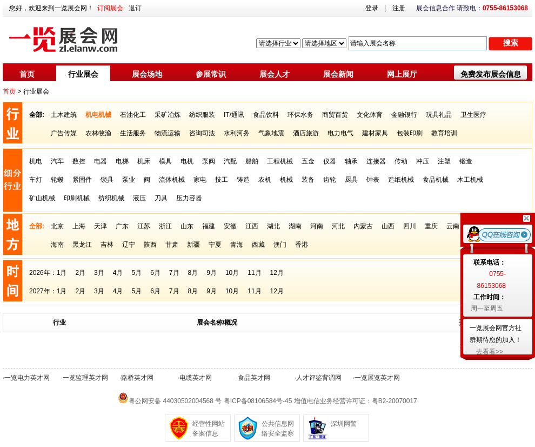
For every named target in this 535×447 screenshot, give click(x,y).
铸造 (243, 179)
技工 (221, 179)
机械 (286, 179)
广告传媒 (64, 133)
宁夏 (215, 244)
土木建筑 (64, 115)
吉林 (107, 244)
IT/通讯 (234, 115)
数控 (78, 161)
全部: (36, 115)
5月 (136, 273)
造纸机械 (401, 179)
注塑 (444, 161)
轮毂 (57, 179)
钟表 (372, 179)
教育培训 (444, 133)
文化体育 (370, 115)
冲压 (422, 161)
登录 (371, 8)
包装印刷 (410, 133)
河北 (338, 226)
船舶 (251, 161)
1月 (62, 273)
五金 (308, 161)
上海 (78, 226)
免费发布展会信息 (490, 74)
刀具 (161, 198)
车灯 (35, 179)
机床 (143, 161)
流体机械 (172, 179)
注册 (398, 8)
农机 (264, 179)
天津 (100, 226)
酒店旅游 (306, 133)
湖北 (273, 226)
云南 (452, 226)
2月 (80, 273)
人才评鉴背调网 (319, 378)
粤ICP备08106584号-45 (258, 401)
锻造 (465, 161)
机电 (35, 161)
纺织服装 (202, 115)
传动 (400, 161)
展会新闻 (338, 74)
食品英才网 (254, 378)
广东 (122, 226)
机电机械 (98, 115)
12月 (277, 273)
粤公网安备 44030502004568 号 (175, 401)
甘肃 (171, 244)
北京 (57, 226)
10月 (232, 273)
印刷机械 (77, 198)
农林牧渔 (98, 133)
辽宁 (128, 244)
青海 (236, 244)
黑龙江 (82, 244)
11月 (254, 273)
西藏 (258, 244)
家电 (199, 179)
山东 (186, 226)
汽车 (57, 161)
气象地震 (271, 133)
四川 (409, 226)
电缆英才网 (195, 378)
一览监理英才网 (85, 378)
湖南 (295, 226)
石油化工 (133, 115)
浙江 (165, 226)
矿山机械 (42, 198)
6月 (155, 273)
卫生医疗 (473, 115)
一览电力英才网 (27, 378)
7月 (174, 273)
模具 (165, 161)
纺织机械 (111, 198)
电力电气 (340, 133)
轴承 (351, 161)
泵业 (128, 179)
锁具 (107, 179)
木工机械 (470, 179)
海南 (57, 244)
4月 (118, 273)
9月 (211, 273)
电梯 (122, 161)
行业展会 (83, 74)
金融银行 (404, 115)
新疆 (193, 244)
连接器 (376, 161)
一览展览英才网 (377, 378)
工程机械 (280, 161)
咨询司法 (202, 133)
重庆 (431, 226)
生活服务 (133, 133)
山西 (388, 226)
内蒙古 (363, 226)
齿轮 (329, 179)
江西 (251, 226)
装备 (308, 179)
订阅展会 (110, 8)
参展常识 (211, 74)
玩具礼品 (439, 115)
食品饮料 (266, 115)
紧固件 (82, 179)
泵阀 (208, 161)
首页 (27, 74)
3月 (99, 273)
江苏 (143, 226)
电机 (186, 161)
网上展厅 (402, 74)
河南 (316, 226)
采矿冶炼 (167, 115)
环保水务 (300, 115)
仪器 (329, 161)
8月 (193, 273)
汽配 (230, 161)
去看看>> (489, 352)
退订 (135, 8)
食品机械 (436, 179)
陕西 (150, 244)
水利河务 (237, 133)
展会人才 (274, 74)
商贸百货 (335, 115)
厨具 (351, 179)
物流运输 (167, 133)
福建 (208, 226)
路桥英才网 (137, 378)
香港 (301, 244)
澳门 (279, 244)
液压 (139, 198)
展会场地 (147, 74)
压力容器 (189, 198)
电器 (100, 161)
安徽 (230, 226)
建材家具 (375, 133)
